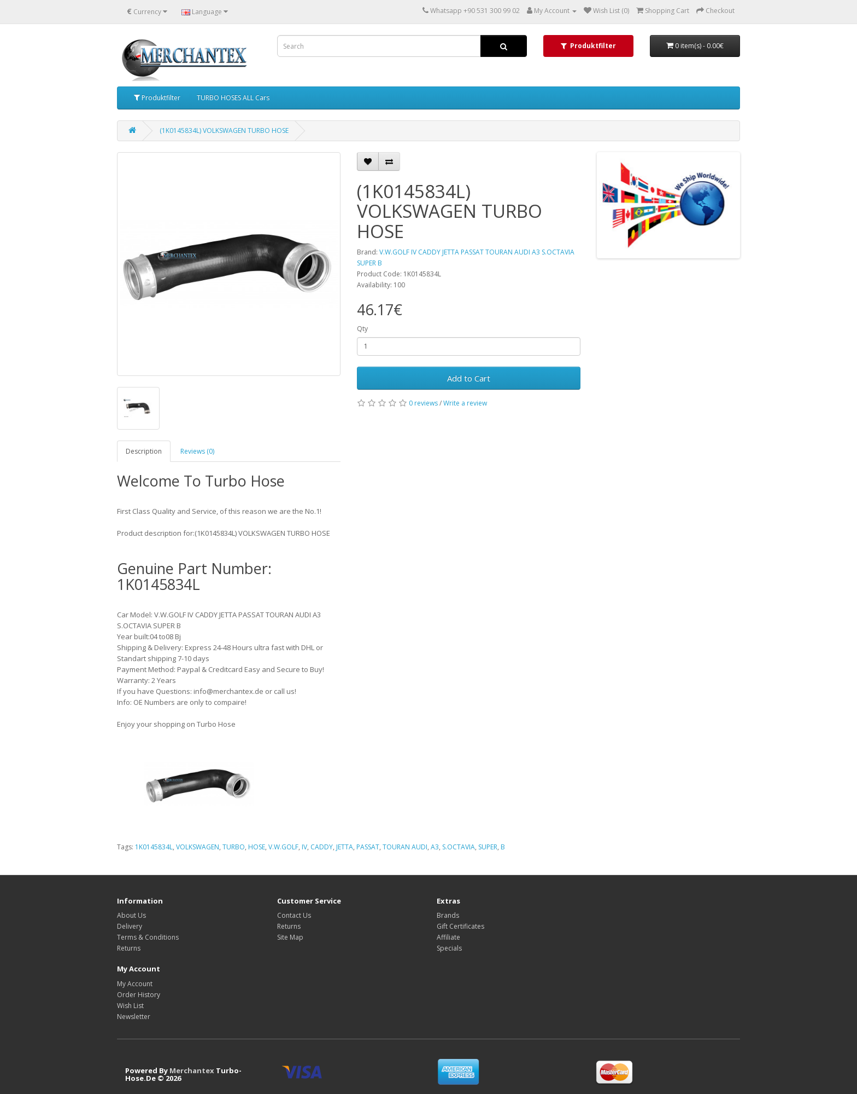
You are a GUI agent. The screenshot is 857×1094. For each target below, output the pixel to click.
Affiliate (448, 937)
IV (304, 847)
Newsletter (133, 1016)
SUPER (487, 847)
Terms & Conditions (148, 937)
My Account (134, 983)
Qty (362, 328)
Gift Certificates (460, 926)
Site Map (290, 937)
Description (144, 451)
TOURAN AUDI (405, 847)
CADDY (321, 847)
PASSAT (367, 847)
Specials (449, 948)
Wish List (130, 1005)
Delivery (129, 926)
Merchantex (191, 1070)
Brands (448, 915)
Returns (128, 948)
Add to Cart (468, 378)
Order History (138, 994)
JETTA (344, 847)
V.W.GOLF (283, 847)
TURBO (233, 847)
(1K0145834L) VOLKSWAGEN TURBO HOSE (224, 130)
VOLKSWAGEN (197, 847)
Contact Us (294, 915)
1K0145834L (154, 847)
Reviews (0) (197, 451)
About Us (131, 915)
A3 (435, 847)
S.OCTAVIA (458, 847)
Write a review (465, 403)
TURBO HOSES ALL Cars (233, 97)
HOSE (256, 847)
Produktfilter (157, 97)
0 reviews (423, 403)
